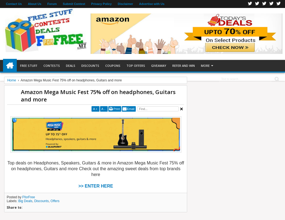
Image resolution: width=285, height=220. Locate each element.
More (205, 66)
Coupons (112, 66)
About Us (34, 4)
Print (117, 109)
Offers (55, 201)
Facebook (250, 4)
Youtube (278, 4)
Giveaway (158, 66)
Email (131, 109)
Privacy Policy (101, 4)
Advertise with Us (151, 4)
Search (276, 79)
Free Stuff (28, 66)
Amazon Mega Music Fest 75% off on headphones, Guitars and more (98, 95)
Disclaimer (125, 4)
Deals (70, 66)
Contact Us (14, 4)
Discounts (90, 66)
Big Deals (25, 201)
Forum (52, 4)
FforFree (28, 197)
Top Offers (135, 66)
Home (10, 66)
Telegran (264, 4)
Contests (51, 66)
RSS (271, 4)
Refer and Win (183, 66)
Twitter (257, 4)
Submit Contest (74, 4)
